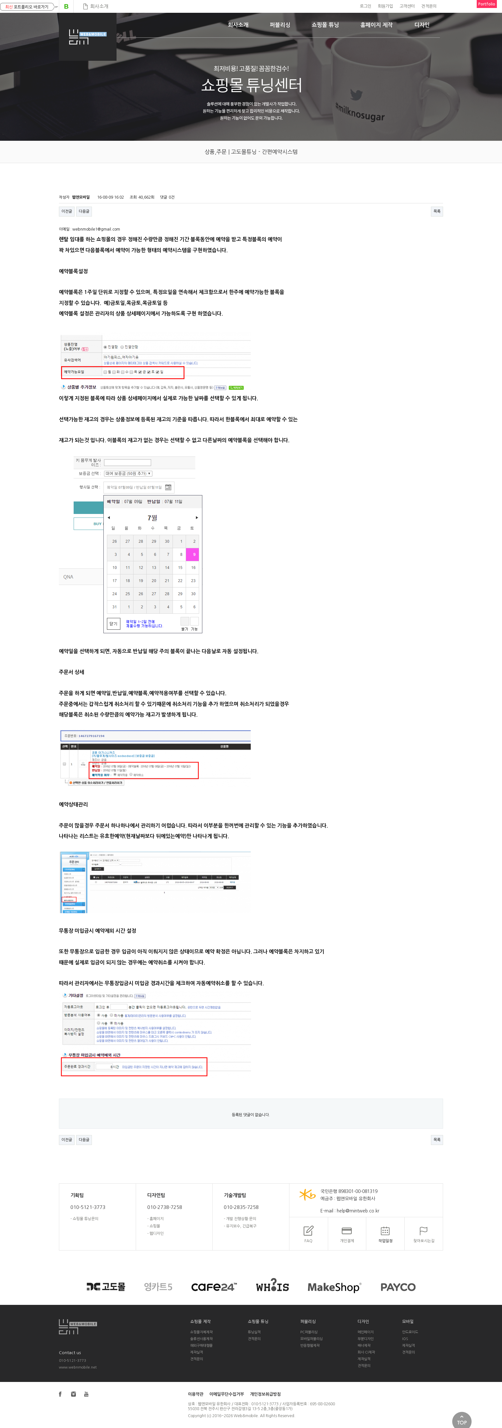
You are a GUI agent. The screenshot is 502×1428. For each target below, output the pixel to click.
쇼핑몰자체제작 (201, 1332)
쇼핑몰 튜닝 (325, 25)
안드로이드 (410, 1332)
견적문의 (429, 6)
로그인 (365, 6)
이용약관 (195, 1394)
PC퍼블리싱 (309, 1332)
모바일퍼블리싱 (311, 1339)
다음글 (84, 211)
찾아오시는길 (423, 1241)
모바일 (408, 1322)
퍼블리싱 (280, 25)
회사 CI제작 (366, 1352)
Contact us (70, 1353)
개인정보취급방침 (265, 1394)
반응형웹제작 (310, 1345)
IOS (405, 1339)
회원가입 (385, 6)
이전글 (66, 211)
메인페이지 (366, 1332)
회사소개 (99, 6)
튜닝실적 (254, 1332)
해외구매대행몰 (201, 1345)
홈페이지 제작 (376, 25)
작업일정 (385, 1241)
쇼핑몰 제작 (200, 1322)
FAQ (308, 1241)
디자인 (422, 25)
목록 (437, 211)
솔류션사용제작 (201, 1339)
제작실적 (196, 1352)
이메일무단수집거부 (226, 1394)
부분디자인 (366, 1339)
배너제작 (364, 1345)
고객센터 (407, 6)
